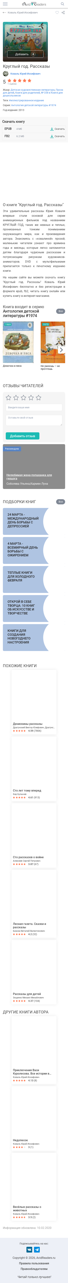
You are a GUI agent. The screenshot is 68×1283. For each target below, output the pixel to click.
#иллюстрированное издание (26, 100)
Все (61, 311)
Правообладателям (34, 1269)
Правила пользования (34, 1263)
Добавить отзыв (22, 436)
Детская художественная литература (33, 89)
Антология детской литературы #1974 (33, 105)
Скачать (60, 128)
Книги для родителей (27, 92)
